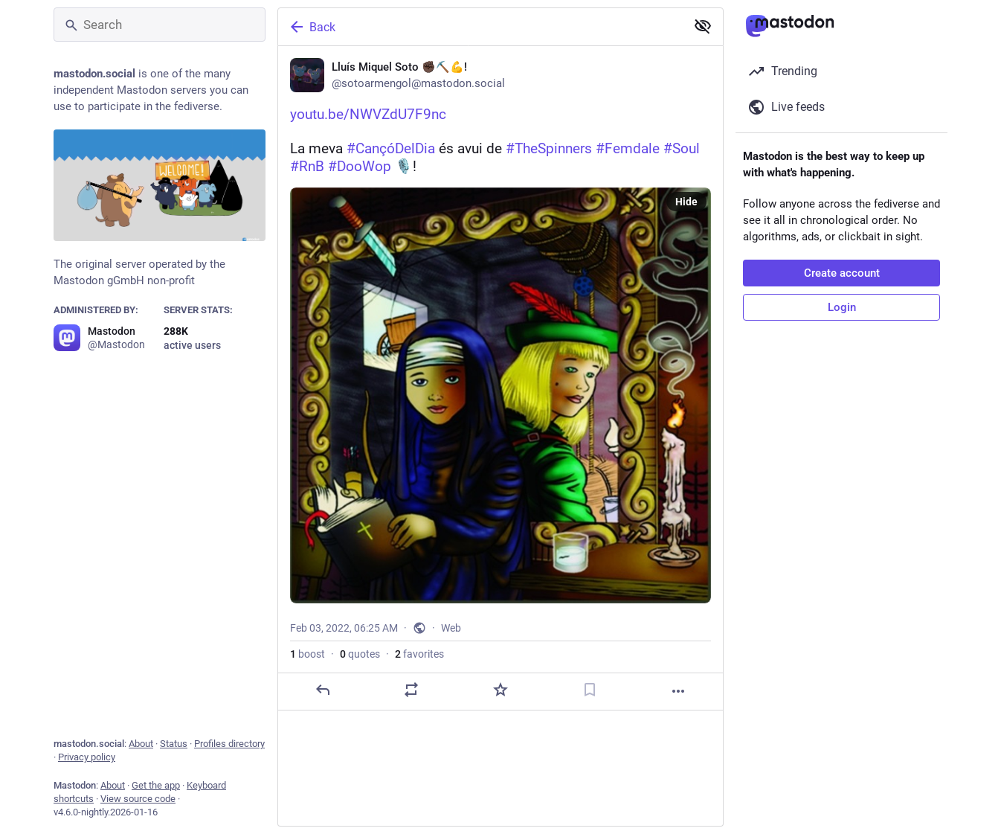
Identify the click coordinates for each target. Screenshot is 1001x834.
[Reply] (323, 741)
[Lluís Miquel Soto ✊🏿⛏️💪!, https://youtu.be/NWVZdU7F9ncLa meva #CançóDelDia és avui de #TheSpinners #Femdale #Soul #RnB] (500, 404)
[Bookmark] (590, 741)
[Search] (159, 24)
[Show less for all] (703, 26)
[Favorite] (500, 741)
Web (451, 679)
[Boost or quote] (411, 741)
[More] (678, 742)
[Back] (480, 26)
